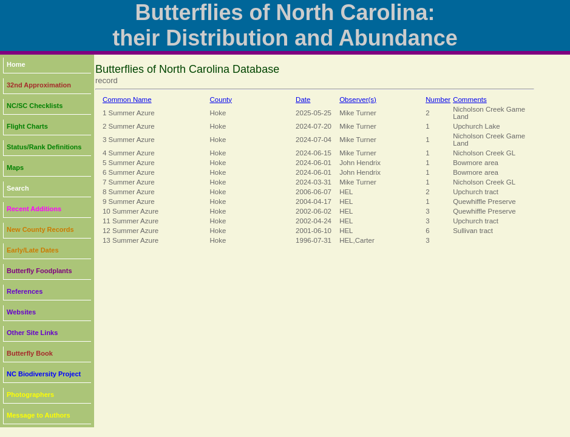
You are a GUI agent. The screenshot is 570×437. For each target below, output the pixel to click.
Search (18, 188)
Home (16, 64)
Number (438, 99)
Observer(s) (357, 99)
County (221, 99)
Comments (470, 99)
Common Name (127, 99)
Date (303, 99)
